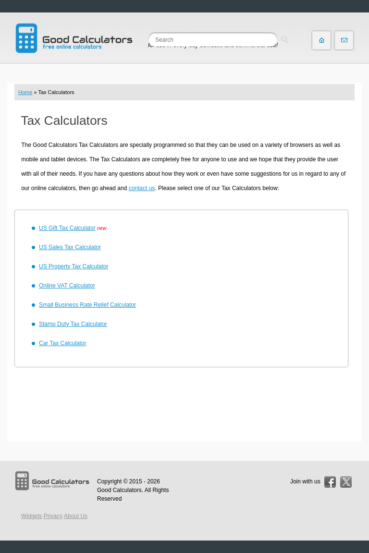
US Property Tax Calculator (74, 266)
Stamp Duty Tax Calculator (73, 324)
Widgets (31, 516)
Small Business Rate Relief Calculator (87, 304)
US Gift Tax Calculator (67, 228)
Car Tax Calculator (62, 343)
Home (25, 92)
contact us (142, 188)
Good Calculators (119, 490)
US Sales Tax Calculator (70, 247)
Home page (321, 40)
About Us (75, 516)
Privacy (53, 516)
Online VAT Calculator (67, 285)
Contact (344, 40)
